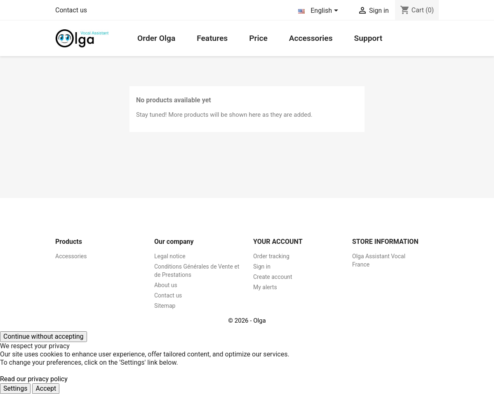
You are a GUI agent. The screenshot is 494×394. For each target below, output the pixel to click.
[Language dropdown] (319, 11)
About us (165, 285)
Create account (272, 277)
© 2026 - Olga (247, 320)
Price (258, 38)
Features (212, 38)
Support (368, 38)
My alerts (265, 287)
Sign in (262, 266)
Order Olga (156, 38)
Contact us (71, 10)
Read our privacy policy (34, 379)
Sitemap (164, 305)
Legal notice (170, 256)
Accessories (311, 38)
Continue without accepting (43, 336)
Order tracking (271, 256)
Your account (278, 241)
